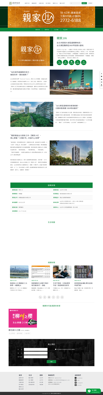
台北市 (41, 378)
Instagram (79, 382)
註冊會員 (90, 3)
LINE (77, 380)
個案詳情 (37, 29)
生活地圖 (56, 29)
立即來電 (12, 333)
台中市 (41, 380)
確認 (51, 361)
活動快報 (41, 3)
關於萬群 (31, 378)
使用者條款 (32, 384)
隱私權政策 (32, 382)
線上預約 (65, 29)
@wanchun (58, 378)
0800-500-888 (57, 382)
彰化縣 (41, 382)
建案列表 (27, 3)
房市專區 (48, 3)
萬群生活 (55, 3)
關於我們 (62, 3)
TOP (101, 85)
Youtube (78, 385)
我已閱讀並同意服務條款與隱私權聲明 (65, 349)
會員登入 (84, 3)
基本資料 (27, 333)
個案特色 (47, 29)
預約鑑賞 (19, 333)
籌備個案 (34, 3)
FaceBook (78, 378)
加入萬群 (31, 380)
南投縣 (41, 384)
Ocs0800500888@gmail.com (62, 380)
